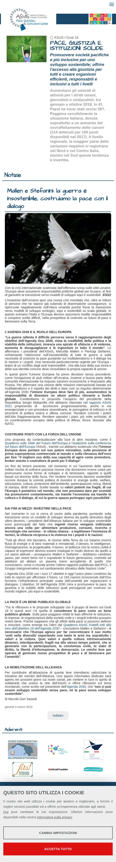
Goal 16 (72, 37)
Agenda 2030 (76, 686)
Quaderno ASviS (58, 626)
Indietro (58, 715)
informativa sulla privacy (54, 817)
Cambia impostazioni (58, 833)
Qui (5, 812)
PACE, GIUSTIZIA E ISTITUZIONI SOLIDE (76, 45)
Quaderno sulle (36, 443)
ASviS (59, 37)
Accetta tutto (58, 849)
